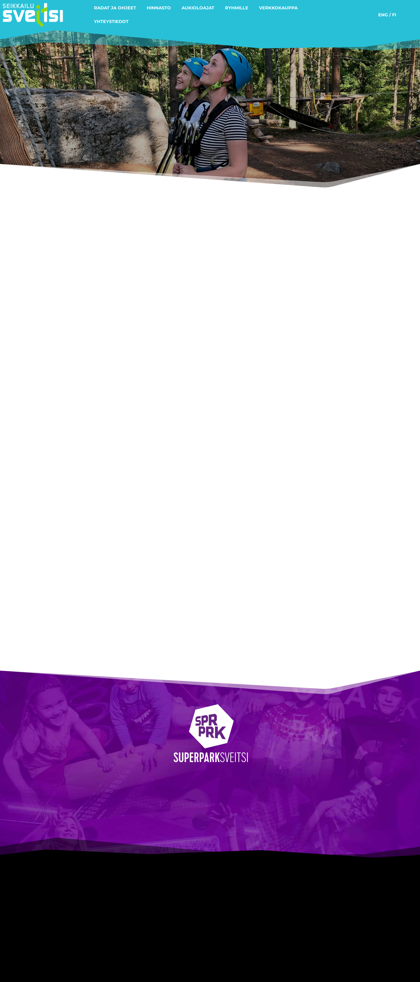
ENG (383, 14)
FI (394, 14)
